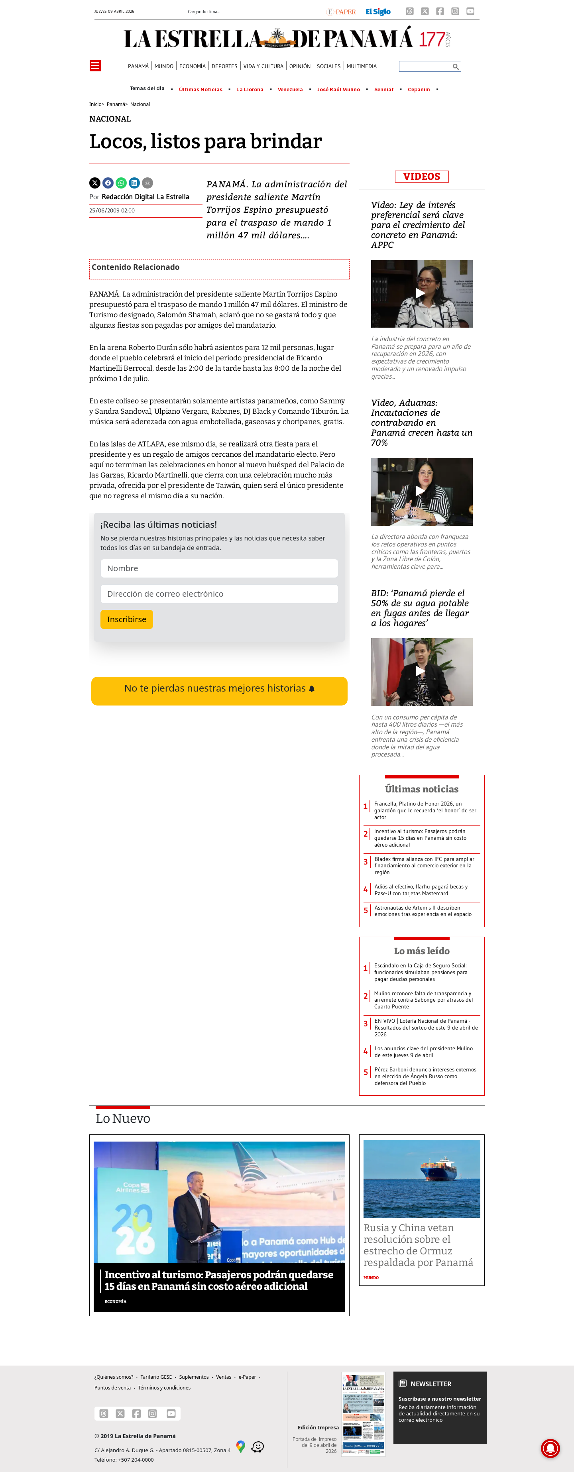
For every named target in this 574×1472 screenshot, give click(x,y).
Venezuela (290, 89)
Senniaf (384, 89)
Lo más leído (422, 951)
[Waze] (257, 1446)
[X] (424, 11)
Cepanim (419, 89)
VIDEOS (421, 176)
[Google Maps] (240, 1446)
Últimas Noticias (200, 89)
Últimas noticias (422, 789)
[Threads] (409, 11)
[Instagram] (455, 11)
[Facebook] (440, 11)
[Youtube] (470, 11)
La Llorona (249, 89)
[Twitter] (94, 182)
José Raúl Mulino (338, 89)
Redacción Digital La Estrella (145, 197)
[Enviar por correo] (147, 182)
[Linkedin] (134, 182)
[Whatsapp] (121, 182)
